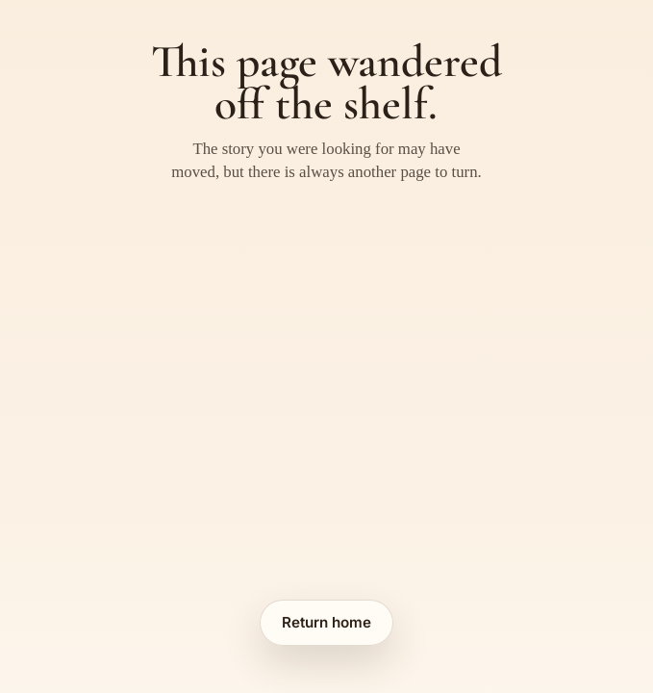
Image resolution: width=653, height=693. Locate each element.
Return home (326, 622)
